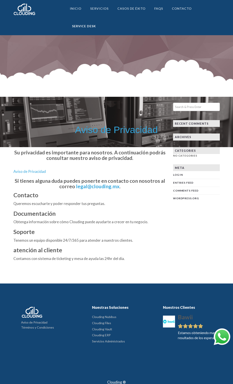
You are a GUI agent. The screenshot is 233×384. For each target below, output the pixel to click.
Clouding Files (101, 323)
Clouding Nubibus (104, 317)
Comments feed (186, 190)
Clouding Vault (102, 329)
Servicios (99, 8)
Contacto (182, 8)
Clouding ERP (101, 335)
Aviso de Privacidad (34, 322)
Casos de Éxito (131, 8)
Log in (178, 174)
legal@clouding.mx (97, 186)
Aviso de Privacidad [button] (29, 171)
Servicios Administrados (108, 341)
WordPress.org (186, 198)
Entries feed (183, 182)
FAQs (158, 8)
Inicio (75, 8)
